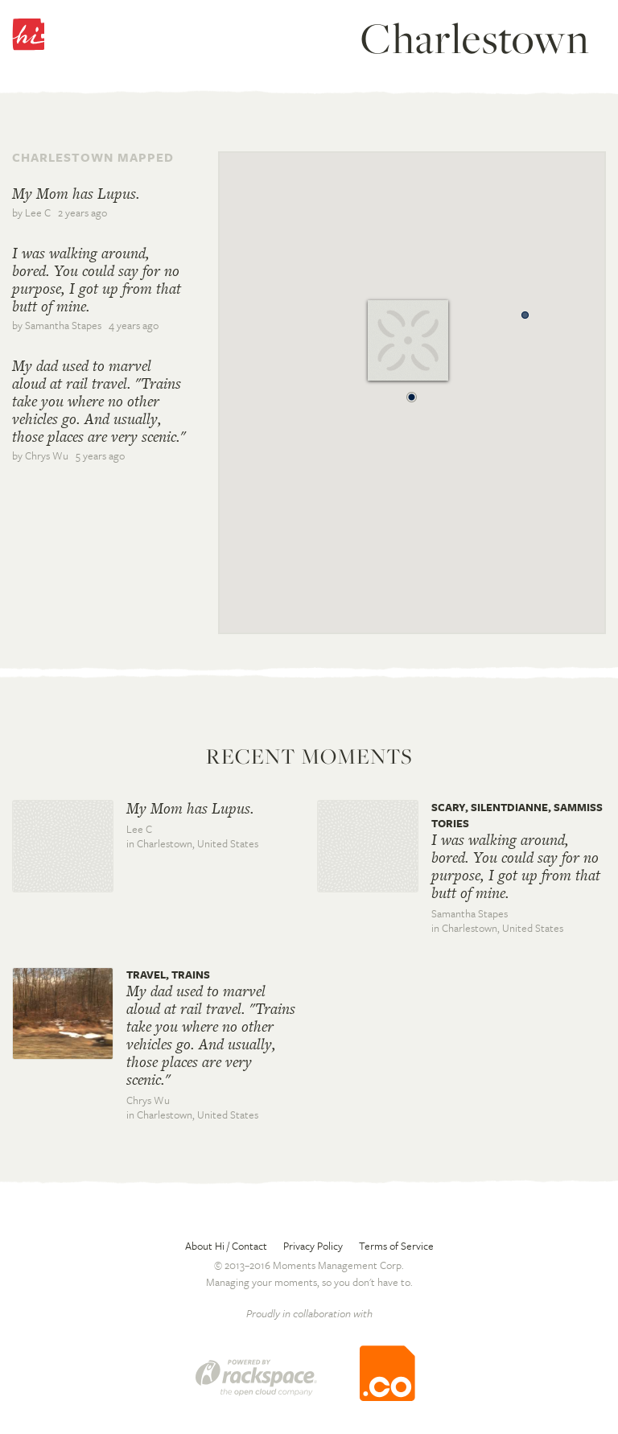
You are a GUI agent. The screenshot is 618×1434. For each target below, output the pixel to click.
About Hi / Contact (226, 1246)
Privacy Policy (313, 1246)
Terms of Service (396, 1246)
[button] (412, 392)
